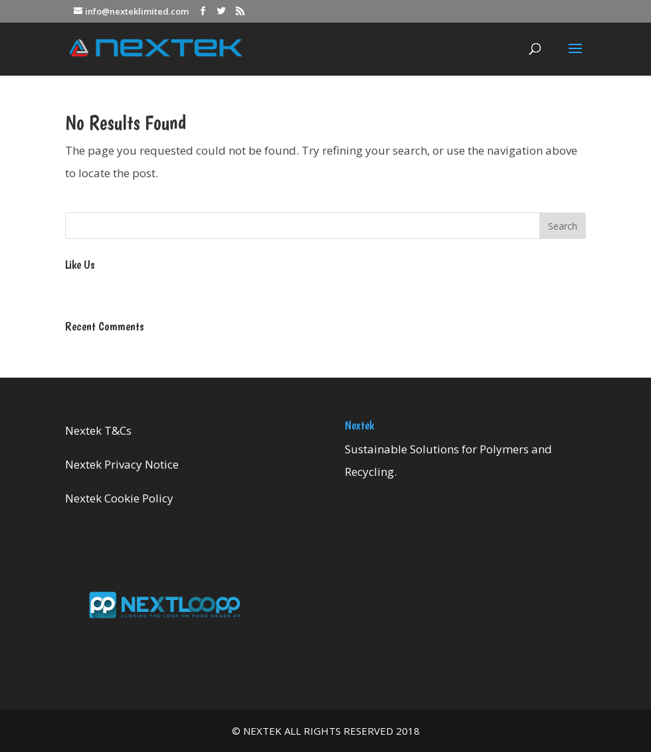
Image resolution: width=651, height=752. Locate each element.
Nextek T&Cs (98, 430)
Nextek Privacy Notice (122, 464)
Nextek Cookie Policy (119, 498)
